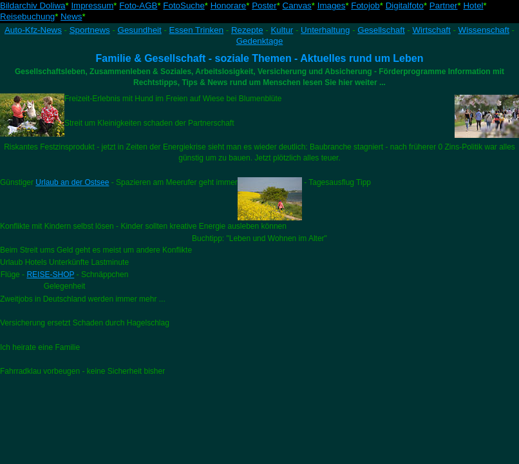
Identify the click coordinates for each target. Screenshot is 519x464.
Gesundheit (140, 30)
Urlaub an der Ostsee (72, 182)
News (71, 16)
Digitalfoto (405, 5)
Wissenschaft (483, 30)
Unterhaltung (325, 30)
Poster (264, 5)
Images (331, 5)
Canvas (297, 5)
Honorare (229, 5)
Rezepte (247, 30)
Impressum (92, 5)
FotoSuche (183, 5)
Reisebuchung (27, 16)
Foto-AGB (138, 5)
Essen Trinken (196, 30)
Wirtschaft (432, 30)
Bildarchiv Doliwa (32, 5)
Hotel (473, 5)
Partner (443, 5)
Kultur (281, 30)
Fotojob (365, 5)
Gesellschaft (380, 30)
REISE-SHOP (50, 274)
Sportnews (90, 30)
